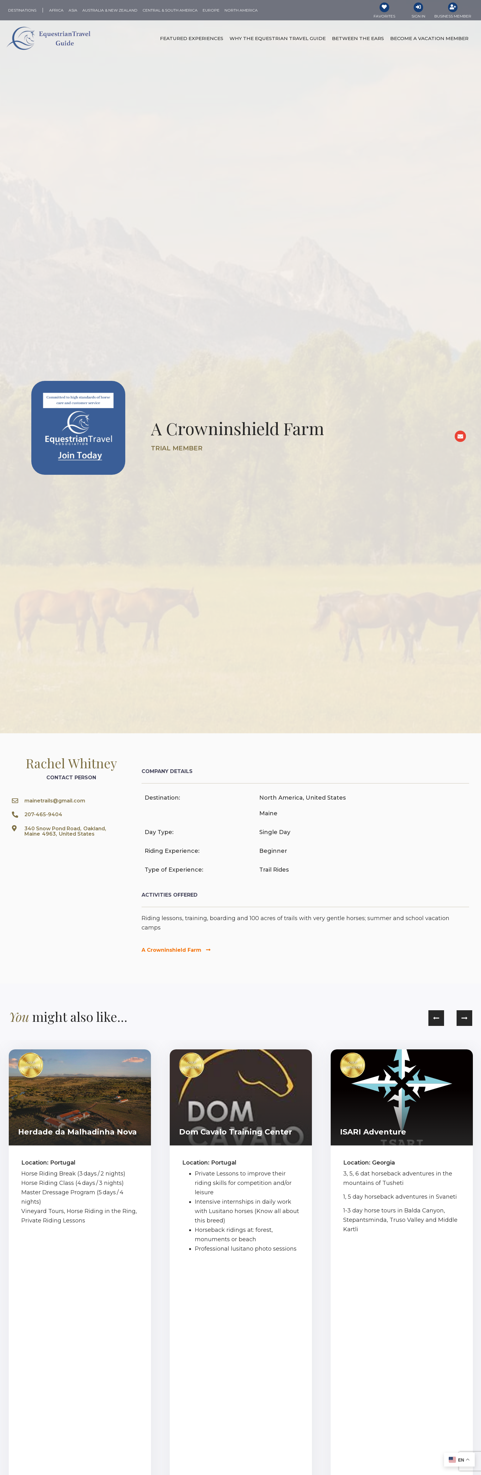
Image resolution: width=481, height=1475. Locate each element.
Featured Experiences (191, 39)
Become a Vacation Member (429, 39)
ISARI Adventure (373, 1132)
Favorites (384, 17)
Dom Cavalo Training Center (235, 1132)
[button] (436, 1019)
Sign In (418, 17)
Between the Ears (358, 39)
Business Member (452, 17)
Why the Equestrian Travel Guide (278, 39)
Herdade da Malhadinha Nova (77, 1132)
